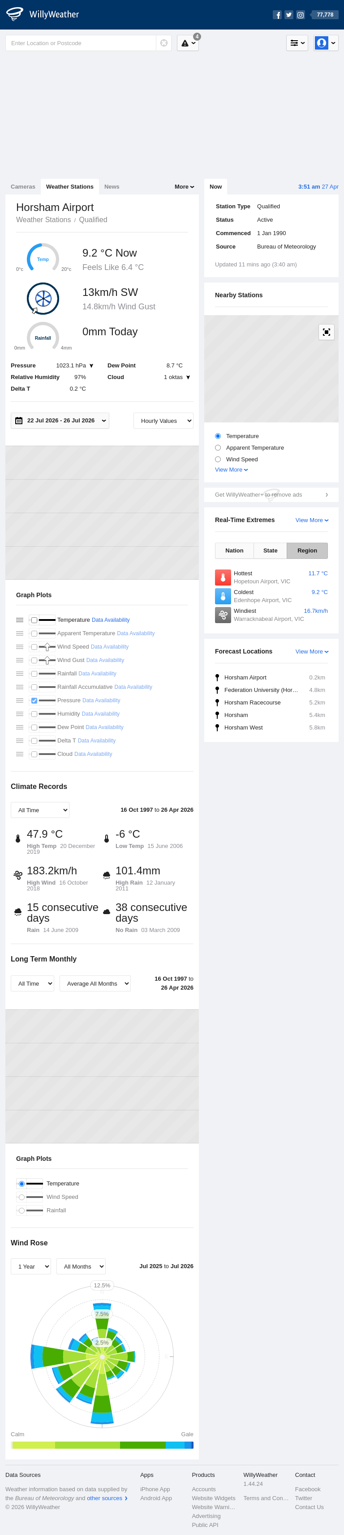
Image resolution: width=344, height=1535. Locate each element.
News (112, 186)
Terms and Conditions (267, 1498)
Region (307, 550)
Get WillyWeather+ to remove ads (258, 494)
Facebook (308, 1489)
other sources (104, 1498)
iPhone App (155, 1489)
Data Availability (111, 620)
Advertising (206, 1516)
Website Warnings (215, 1507)
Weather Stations (70, 186)
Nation (234, 550)
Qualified (93, 220)
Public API (205, 1525)
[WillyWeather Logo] (47, 14)
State (270, 550)
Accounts (203, 1489)
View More (228, 469)
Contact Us (309, 1507)
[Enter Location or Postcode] (88, 43)
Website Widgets (213, 1498)
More (182, 186)
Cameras (23, 186)
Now (216, 186)
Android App (156, 1498)
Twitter (303, 1498)
